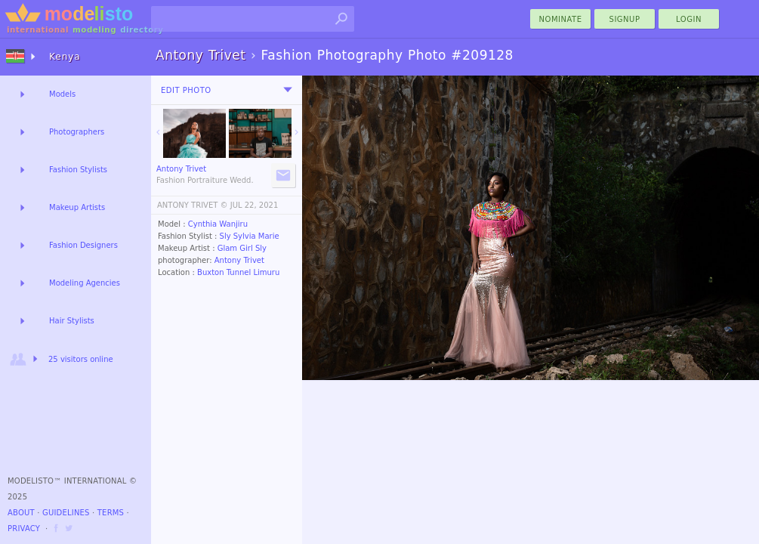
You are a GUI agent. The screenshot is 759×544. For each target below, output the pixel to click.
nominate (560, 19)
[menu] (288, 90)
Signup (624, 19)
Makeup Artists (77, 207)
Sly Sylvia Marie (249, 236)
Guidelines (66, 512)
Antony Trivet (239, 260)
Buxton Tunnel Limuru (238, 272)
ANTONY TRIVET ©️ (192, 205)
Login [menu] (689, 19)
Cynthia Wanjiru (218, 224)
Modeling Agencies (84, 283)
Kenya (65, 56)
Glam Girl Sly (242, 248)
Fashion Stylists (78, 169)
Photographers (76, 132)
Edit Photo (186, 90)
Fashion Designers (83, 245)
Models (62, 94)
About (21, 512)
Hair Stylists (71, 321)
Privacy (24, 528)
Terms (110, 512)
